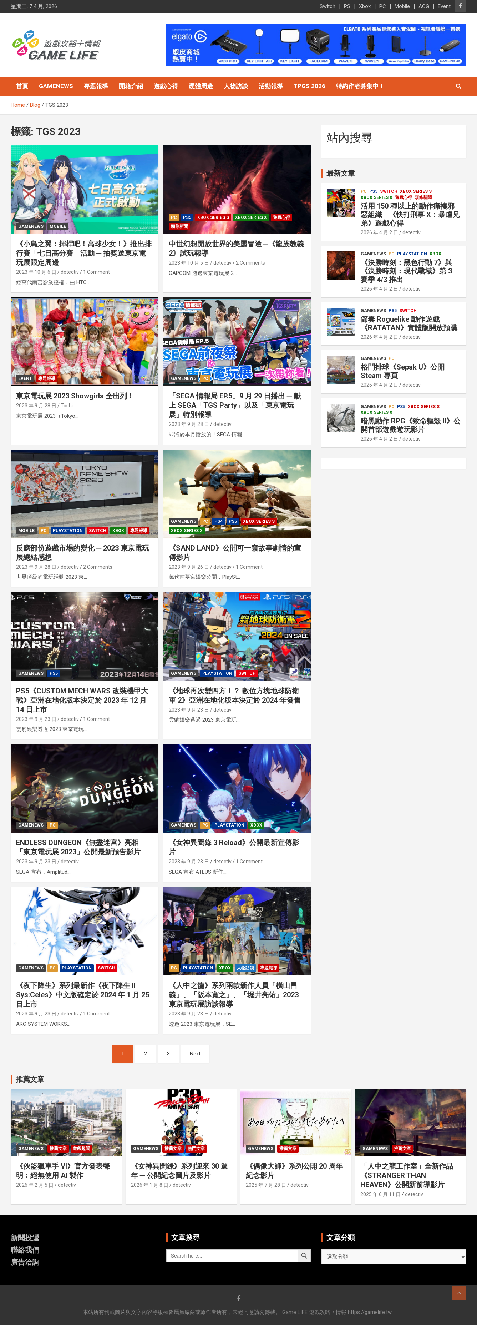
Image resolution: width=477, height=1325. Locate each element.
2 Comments (250, 263)
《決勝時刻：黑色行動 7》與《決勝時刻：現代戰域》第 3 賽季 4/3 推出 (406, 271)
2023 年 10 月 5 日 (189, 263)
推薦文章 (58, 1148)
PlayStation (68, 530)
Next (195, 1053)
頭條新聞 (179, 226)
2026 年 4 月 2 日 (379, 232)
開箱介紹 (131, 86)
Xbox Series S (213, 217)
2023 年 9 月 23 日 (36, 719)
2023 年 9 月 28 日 (36, 405)
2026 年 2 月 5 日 (35, 1185)
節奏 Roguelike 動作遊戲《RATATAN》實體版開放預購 (409, 323)
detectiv (70, 272)
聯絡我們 (25, 1250)
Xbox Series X (251, 217)
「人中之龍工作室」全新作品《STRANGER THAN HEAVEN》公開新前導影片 (406, 1175)
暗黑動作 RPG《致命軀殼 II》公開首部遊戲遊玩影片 (411, 425)
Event (444, 6)
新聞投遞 (25, 1238)
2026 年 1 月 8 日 (149, 1185)
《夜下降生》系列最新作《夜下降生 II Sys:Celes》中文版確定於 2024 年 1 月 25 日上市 (82, 994)
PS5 (187, 217)
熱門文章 (196, 1148)
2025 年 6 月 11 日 (380, 1194)
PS (347, 6)
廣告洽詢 (25, 1262)
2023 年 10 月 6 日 (36, 272)
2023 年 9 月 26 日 (189, 567)
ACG (423, 6)
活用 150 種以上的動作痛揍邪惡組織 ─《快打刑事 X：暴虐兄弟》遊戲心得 (410, 214)
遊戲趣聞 (81, 1148)
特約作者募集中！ (360, 86)
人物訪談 (236, 86)
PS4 (218, 521)
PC (382, 6)
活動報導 (271, 86)
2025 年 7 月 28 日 (266, 1185)
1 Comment (96, 272)
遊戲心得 (166, 86)
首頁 (22, 86)
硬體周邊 (201, 86)
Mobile (402, 6)
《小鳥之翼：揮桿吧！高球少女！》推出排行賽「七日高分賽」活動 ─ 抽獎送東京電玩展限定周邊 (84, 253)
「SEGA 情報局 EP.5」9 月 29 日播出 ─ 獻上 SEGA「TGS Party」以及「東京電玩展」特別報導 (235, 405)
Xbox (365, 6)
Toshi (67, 405)
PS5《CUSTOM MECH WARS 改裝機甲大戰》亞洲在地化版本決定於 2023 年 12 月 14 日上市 (82, 700)
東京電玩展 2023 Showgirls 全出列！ (75, 396)
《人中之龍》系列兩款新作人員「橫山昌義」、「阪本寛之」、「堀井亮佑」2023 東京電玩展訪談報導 (234, 994)
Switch (327, 6)
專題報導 (96, 86)
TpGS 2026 (309, 86)
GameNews (56, 86)
